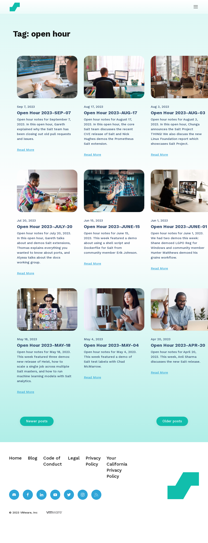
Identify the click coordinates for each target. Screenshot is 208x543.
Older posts (172, 421)
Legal (74, 458)
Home (15, 458)
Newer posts (37, 421)
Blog (32, 458)
